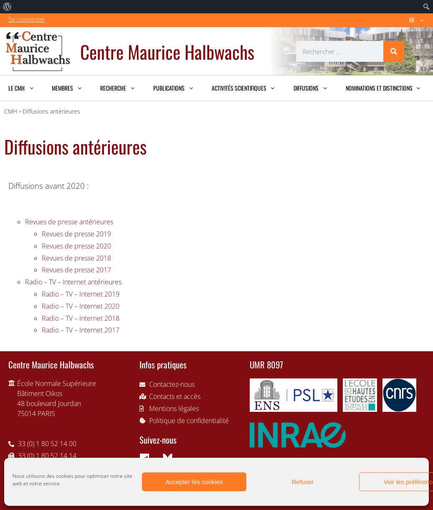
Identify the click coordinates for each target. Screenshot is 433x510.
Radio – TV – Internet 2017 (80, 330)
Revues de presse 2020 (76, 246)
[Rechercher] (393, 51)
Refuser (303, 481)
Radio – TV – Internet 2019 (80, 294)
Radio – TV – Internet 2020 (80, 306)
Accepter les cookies (194, 481)
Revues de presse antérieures (69, 221)
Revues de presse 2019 (76, 234)
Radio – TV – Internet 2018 (80, 318)
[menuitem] (7, 6)
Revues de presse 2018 (76, 258)
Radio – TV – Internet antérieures (73, 282)
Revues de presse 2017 (76, 269)
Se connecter (26, 19)
